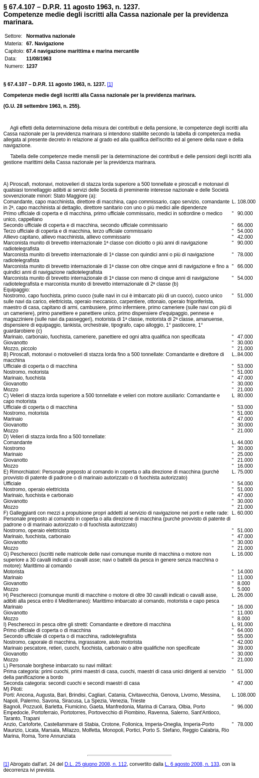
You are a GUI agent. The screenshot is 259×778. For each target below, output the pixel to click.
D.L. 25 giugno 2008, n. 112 (96, 764)
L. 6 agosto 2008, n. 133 (192, 764)
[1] (109, 84)
